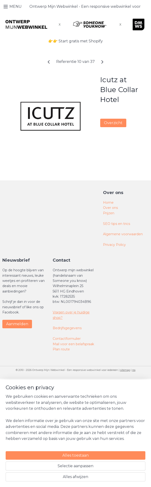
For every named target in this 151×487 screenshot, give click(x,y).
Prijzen (108, 213)
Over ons (110, 208)
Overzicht (113, 123)
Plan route (61, 349)
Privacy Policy (114, 245)
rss (133, 370)
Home (108, 202)
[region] (44, 442)
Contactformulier (67, 339)
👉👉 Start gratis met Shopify (75, 41)
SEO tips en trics (116, 224)
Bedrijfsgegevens (67, 328)
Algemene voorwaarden (123, 234)
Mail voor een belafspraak (74, 344)
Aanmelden (17, 324)
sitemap (125, 370)
